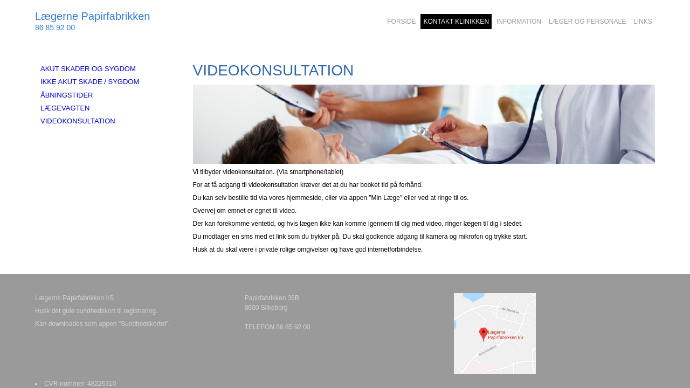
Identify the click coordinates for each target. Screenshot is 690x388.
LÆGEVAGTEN (65, 108)
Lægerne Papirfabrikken (92, 16)
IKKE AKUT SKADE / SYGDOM (89, 82)
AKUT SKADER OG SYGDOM (88, 69)
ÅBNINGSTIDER (66, 95)
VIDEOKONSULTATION (77, 121)
